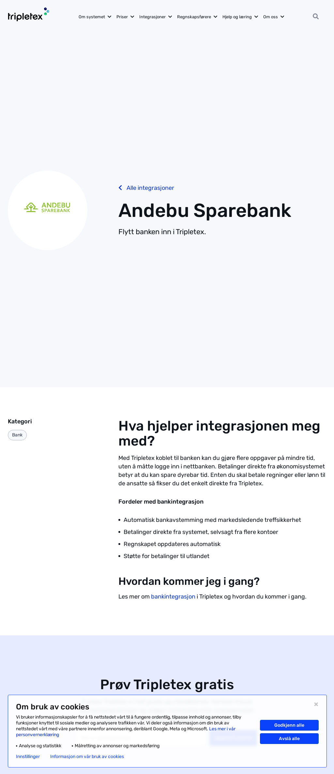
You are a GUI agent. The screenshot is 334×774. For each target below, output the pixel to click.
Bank (17, 435)
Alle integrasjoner (146, 187)
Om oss (270, 16)
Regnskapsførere (194, 16)
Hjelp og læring (237, 16)
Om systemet (92, 16)
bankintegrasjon (173, 596)
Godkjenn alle (289, 725)
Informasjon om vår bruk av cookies (87, 756)
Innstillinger (28, 756)
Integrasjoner (152, 16)
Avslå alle (289, 738)
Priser (122, 16)
